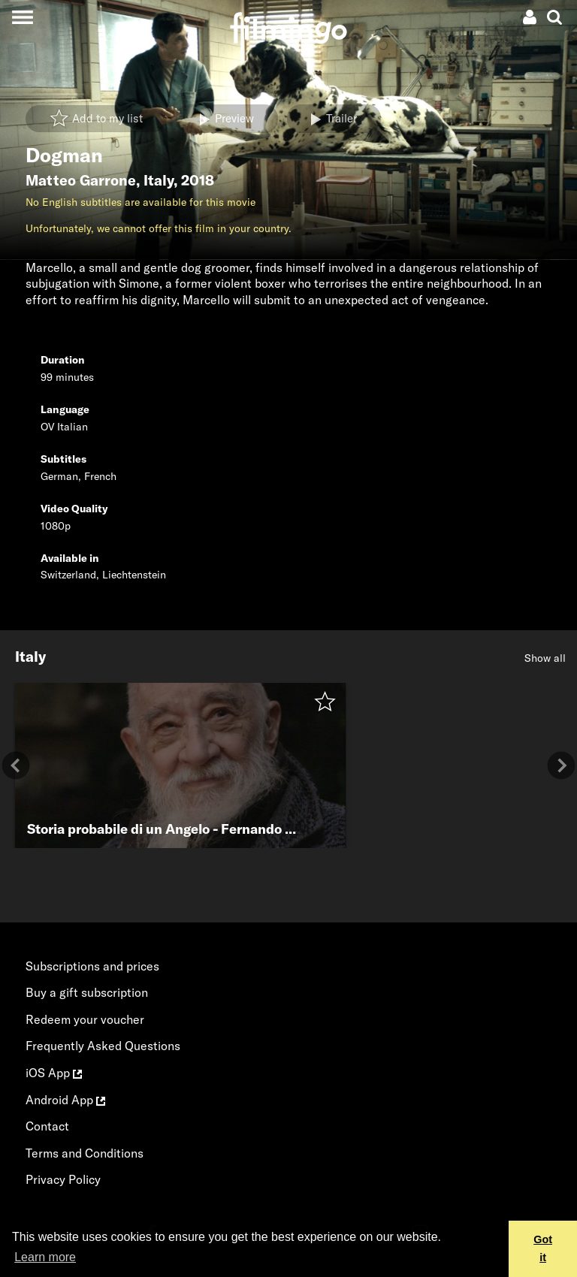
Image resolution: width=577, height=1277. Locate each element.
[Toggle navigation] (22, 17)
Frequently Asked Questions (103, 1045)
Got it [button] (542, 1248)
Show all (545, 658)
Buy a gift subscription (87, 992)
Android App (65, 1099)
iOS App (54, 1072)
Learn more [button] (45, 1257)
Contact (47, 1126)
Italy (158, 180)
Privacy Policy (63, 1179)
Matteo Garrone (81, 180)
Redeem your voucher (85, 1019)
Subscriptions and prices (92, 966)
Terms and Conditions (84, 1153)
